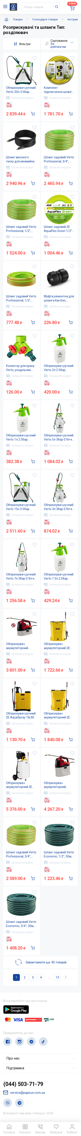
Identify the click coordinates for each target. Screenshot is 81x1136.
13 (57, 977)
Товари (17, 19)
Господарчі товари (45, 19)
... (49, 977)
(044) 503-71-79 (23, 1084)
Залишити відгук (19, 98)
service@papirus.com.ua (24, 1093)
